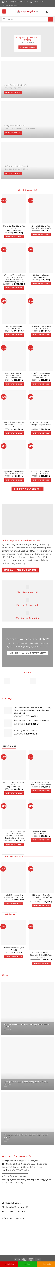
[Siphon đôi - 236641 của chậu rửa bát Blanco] (14, 454)
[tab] (9, 746)
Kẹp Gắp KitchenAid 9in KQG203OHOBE (41, 473)
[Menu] (4, 11)
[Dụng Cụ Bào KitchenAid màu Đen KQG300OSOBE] (14, 209)
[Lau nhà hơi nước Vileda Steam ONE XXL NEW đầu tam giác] (41, 935)
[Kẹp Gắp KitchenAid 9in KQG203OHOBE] (41, 454)
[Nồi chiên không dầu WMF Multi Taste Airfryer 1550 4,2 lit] (41, 877)
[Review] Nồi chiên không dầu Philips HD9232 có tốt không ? (27, 1025)
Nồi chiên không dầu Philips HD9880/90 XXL (14, 896)
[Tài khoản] (47, 11)
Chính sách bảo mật (11, 1203)
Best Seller (45, 1264)
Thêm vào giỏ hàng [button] (14, 236)
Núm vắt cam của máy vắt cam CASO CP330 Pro (14, 424)
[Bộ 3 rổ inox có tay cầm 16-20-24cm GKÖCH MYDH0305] (41, 356)
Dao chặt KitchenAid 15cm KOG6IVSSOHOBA (41, 227)
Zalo (27, 1264)
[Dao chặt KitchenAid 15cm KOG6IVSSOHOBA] (41, 209)
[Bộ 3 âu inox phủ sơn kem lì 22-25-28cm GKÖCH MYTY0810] (14, 356)
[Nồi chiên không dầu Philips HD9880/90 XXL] (13, 877)
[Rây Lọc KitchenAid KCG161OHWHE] (41, 258)
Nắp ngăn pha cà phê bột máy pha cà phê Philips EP (41, 424)
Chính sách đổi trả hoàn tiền (15, 1207)
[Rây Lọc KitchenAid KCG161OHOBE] (14, 309)
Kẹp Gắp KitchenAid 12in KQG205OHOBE (41, 327)
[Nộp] (50, 19)
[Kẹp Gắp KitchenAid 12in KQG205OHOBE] (41, 309)
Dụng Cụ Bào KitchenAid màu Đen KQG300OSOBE (14, 228)
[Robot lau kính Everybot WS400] (13, 932)
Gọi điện (9, 1264)
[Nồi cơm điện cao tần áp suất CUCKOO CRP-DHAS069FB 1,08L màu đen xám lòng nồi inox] (14, 258)
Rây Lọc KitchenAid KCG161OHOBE (14, 327)
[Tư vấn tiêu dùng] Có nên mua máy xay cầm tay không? (26, 1136)
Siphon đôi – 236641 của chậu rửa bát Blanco (14, 473)
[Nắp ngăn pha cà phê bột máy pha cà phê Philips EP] (41, 405)
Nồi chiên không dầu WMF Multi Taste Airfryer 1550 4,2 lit (41, 897)
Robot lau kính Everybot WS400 (13, 949)
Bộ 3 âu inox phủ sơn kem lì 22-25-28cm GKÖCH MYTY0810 (14, 375)
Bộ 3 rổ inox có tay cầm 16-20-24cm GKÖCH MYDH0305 (41, 375)
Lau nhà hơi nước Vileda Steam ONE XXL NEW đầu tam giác (41, 955)
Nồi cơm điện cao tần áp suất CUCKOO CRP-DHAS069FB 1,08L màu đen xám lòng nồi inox (14, 278)
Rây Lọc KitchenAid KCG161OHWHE (41, 276)
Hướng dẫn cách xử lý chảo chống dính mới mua (26, 1082)
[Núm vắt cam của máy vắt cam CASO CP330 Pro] (14, 405)
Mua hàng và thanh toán (14, 1211)
